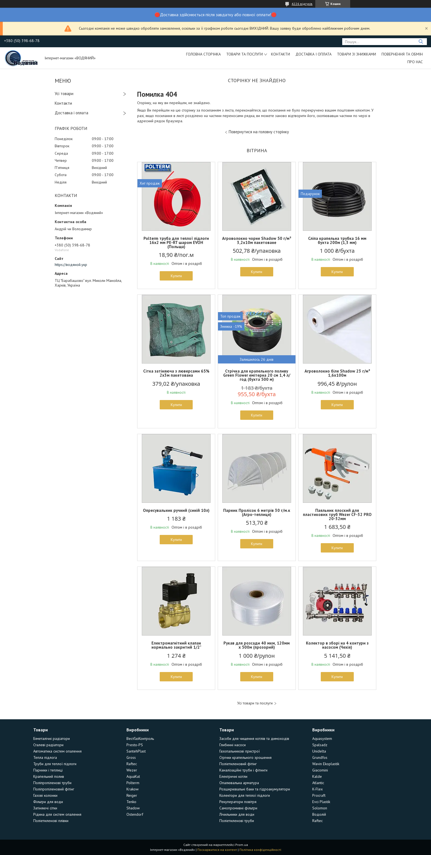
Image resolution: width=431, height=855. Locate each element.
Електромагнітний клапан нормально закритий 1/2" (176, 645)
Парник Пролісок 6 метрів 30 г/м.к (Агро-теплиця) (256, 512)
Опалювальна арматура (239, 782)
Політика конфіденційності (260, 850)
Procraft (318, 795)
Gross (131, 757)
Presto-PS (134, 744)
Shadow (133, 808)
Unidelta (319, 751)
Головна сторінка (203, 54)
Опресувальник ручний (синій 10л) (176, 510)
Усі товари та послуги (255, 703)
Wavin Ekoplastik (325, 763)
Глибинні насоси (232, 744)
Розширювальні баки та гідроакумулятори (254, 789)
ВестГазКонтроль (140, 738)
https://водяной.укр (71, 264)
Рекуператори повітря (237, 801)
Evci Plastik (321, 801)
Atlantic (318, 782)
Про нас (415, 61)
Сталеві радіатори (48, 744)
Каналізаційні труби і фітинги (243, 770)
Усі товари (64, 93)
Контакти (280, 54)
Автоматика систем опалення (57, 751)
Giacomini (320, 770)
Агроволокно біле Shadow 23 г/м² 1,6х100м (337, 373)
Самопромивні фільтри (238, 808)
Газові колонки (45, 795)
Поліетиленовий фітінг (238, 763)
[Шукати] (421, 41)
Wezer (131, 770)
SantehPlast (136, 751)
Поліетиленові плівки (50, 820)
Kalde (317, 776)
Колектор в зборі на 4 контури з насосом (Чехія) (337, 645)
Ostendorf (134, 814)
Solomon (319, 808)
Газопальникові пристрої (239, 751)
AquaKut (133, 776)
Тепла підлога (45, 757)
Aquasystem (322, 738)
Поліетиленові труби (236, 820)
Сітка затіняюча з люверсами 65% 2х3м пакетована (176, 373)
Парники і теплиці (48, 770)
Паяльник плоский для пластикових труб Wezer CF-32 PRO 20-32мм (337, 514)
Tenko (131, 801)
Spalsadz (319, 744)
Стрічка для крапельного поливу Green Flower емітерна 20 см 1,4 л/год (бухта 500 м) (256, 375)
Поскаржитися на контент (217, 850)
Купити (176, 275)
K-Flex (317, 789)
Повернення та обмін (402, 54)
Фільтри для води (48, 801)
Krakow (132, 789)
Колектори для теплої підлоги (244, 795)
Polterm (132, 782)
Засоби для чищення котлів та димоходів (254, 738)
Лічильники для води (236, 814)
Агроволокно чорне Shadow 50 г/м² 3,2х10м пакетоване (256, 240)
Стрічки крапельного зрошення (245, 757)
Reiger (131, 795)
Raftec (131, 763)
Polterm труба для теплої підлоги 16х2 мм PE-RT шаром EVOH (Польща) (176, 242)
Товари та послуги (244, 54)
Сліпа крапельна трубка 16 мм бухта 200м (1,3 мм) (337, 240)
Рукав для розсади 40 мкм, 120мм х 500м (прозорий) (256, 645)
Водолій (319, 814)
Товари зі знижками (356, 54)
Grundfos (319, 757)
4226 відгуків (302, 4)
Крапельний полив (48, 776)
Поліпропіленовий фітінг (53, 789)
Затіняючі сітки (45, 808)
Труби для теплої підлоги (54, 763)
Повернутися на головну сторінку (259, 131)
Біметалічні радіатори (51, 738)
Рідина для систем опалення (57, 814)
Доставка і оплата (313, 54)
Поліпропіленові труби (52, 782)
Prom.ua (241, 845)
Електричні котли (233, 776)
